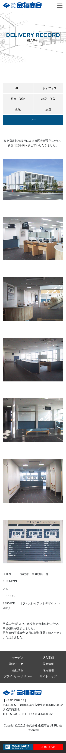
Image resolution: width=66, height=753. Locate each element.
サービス (17, 657)
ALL (17, 88)
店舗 (48, 109)
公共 (33, 119)
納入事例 (48, 657)
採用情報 (48, 670)
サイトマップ (48, 676)
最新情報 (48, 663)
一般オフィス (48, 88)
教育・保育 (48, 98)
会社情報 (17, 670)
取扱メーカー (17, 663)
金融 (18, 109)
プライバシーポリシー (18, 676)
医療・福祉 (18, 98)
